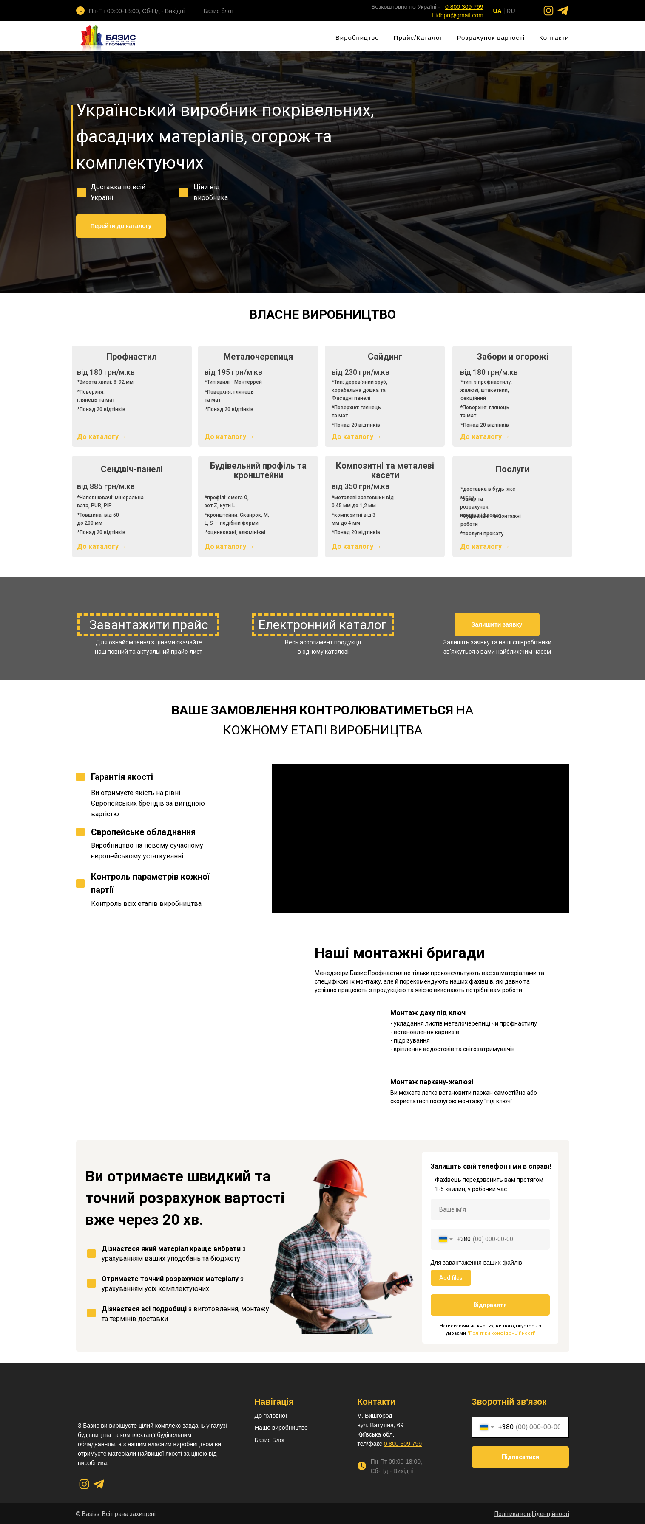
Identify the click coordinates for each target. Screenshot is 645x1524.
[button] (497, 624)
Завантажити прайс (148, 624)
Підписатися (520, 1457)
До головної (271, 1415)
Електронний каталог (323, 624)
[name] (490, 1209)
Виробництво (357, 37)
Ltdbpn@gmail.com (457, 15)
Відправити (490, 1305)
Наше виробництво (281, 1427)
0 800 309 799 (403, 1443)
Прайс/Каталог (418, 37)
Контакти (554, 37)
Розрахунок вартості (491, 37)
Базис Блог (270, 1440)
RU (510, 11)
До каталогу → (230, 437)
